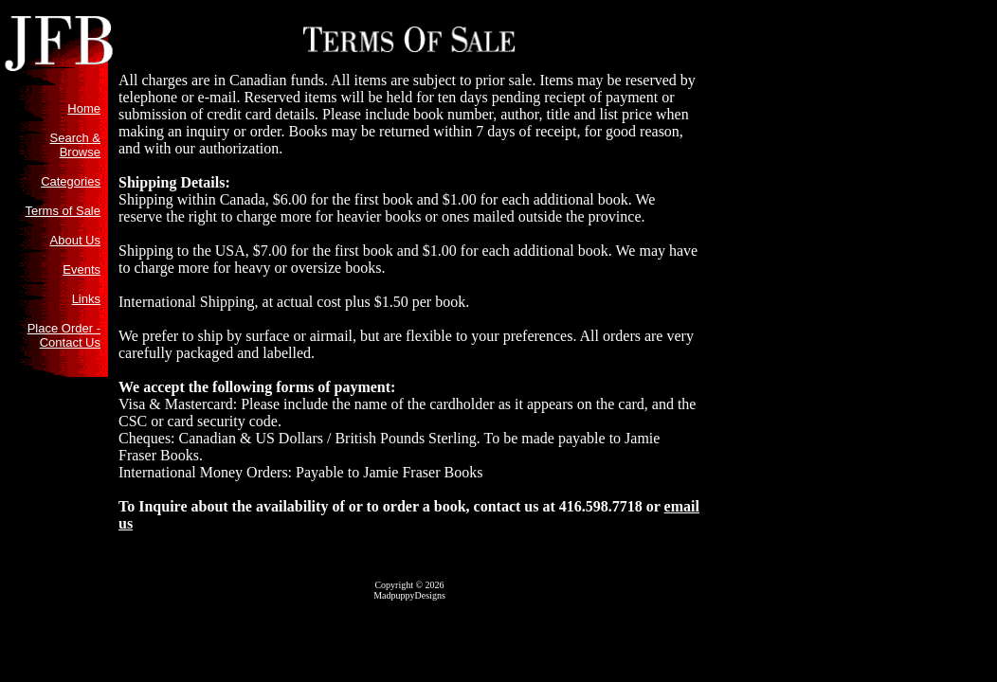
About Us (75, 240)
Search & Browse (75, 145)
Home (83, 108)
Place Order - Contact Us (63, 335)
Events (81, 269)
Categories (70, 181)
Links (86, 299)
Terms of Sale (63, 211)
